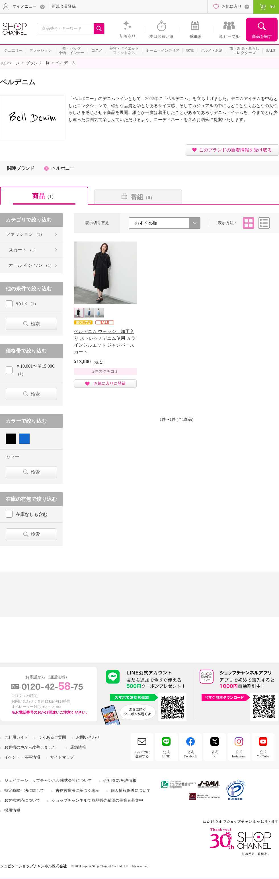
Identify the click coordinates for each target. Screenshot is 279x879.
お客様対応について (22, 800)
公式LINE (166, 754)
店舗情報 (78, 747)
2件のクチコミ (105, 371)
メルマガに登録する (142, 754)
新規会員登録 (64, 6)
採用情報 (12, 810)
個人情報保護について (131, 790)
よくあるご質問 (52, 737)
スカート (23, 249)
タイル (248, 223)
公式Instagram (239, 754)
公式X (214, 754)
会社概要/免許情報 (119, 780)
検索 (35, 323)
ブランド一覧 (38, 63)
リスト (264, 223)
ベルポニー (63, 168)
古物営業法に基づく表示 (77, 790)
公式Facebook (190, 754)
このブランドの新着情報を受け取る (235, 149)
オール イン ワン (31, 265)
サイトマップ (62, 757)
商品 (44, 195)
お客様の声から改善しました (30, 747)
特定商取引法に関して (24, 790)
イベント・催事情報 (22, 757)
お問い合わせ (88, 737)
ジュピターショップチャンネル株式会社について (48, 780)
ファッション (25, 234)
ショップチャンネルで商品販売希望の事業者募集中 (97, 800)
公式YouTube (263, 754)
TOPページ (9, 63)
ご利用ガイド (16, 737)
